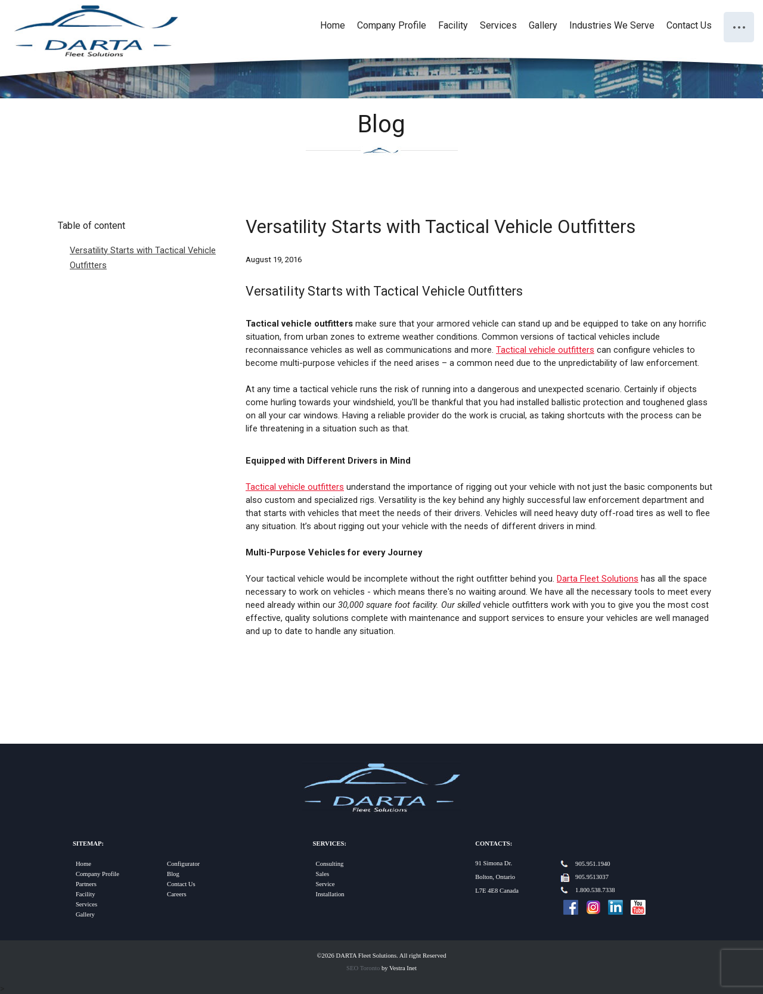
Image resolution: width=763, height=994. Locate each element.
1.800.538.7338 (595, 890)
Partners (86, 884)
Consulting (330, 864)
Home (332, 25)
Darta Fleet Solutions (597, 578)
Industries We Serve (612, 25)
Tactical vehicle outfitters (545, 349)
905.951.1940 (592, 864)
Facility (453, 25)
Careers (177, 894)
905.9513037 (592, 877)
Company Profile (391, 25)
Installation (330, 894)
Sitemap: (88, 843)
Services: (329, 843)
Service (325, 884)
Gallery (543, 25)
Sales (323, 874)
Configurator (183, 864)
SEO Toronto (363, 968)
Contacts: (493, 843)
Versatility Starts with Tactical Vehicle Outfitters (143, 258)
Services (498, 25)
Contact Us (689, 25)
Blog (173, 874)
